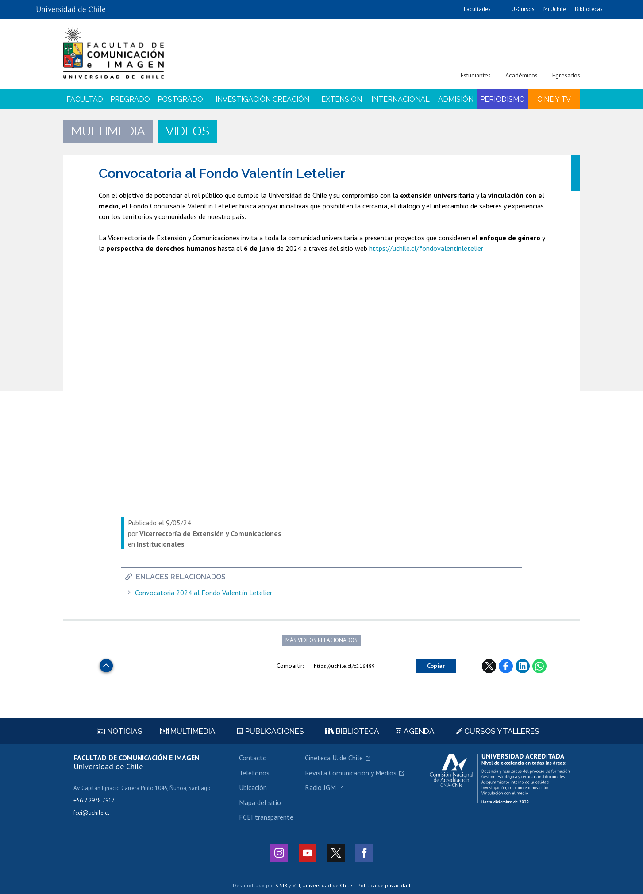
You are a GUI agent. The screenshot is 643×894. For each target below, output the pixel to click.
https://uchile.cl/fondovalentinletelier (426, 248)
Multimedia (188, 731)
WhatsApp (539, 666)
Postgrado (180, 99)
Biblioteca (352, 731)
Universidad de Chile (327, 885)
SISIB (281, 885)
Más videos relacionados (321, 640)
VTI (296, 885)
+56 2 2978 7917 (94, 800)
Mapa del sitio (260, 802)
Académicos (521, 75)
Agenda (415, 731)
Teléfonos (254, 772)
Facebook (506, 666)
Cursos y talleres (497, 731)
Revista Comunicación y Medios (351, 772)
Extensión (341, 99)
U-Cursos (523, 9)
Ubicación (253, 787)
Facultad (84, 99)
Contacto (253, 757)
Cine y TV (554, 99)
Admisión (456, 99)
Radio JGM (320, 787)
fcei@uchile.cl (91, 813)
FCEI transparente (266, 817)
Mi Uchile (554, 9)
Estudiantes (476, 75)
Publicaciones (270, 731)
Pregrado (130, 99)
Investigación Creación (262, 99)
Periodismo (502, 99)
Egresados (566, 75)
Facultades (477, 9)
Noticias (119, 731)
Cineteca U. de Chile (334, 757)
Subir (106, 663)
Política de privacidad (384, 885)
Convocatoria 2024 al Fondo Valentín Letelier (203, 593)
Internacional (400, 99)
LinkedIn (523, 666)
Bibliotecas (589, 9)
